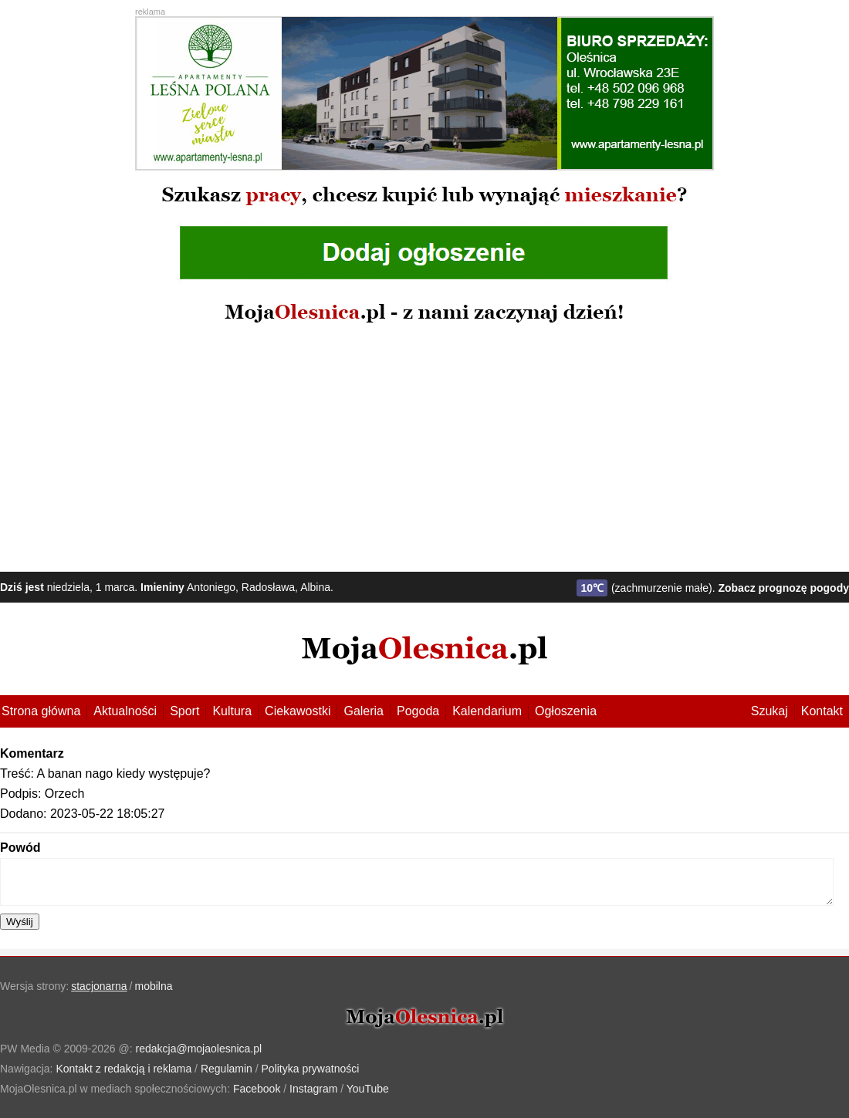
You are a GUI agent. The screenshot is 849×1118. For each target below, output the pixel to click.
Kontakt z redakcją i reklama (123, 1068)
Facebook (256, 1089)
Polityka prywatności (311, 1068)
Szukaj (769, 711)
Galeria (363, 711)
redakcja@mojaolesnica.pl (199, 1048)
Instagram (313, 1089)
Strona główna (41, 711)
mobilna (154, 986)
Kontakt (822, 711)
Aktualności (125, 711)
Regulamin (226, 1068)
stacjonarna (99, 986)
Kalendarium (487, 711)
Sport (184, 711)
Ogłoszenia (566, 711)
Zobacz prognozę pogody (783, 588)
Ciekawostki (297, 711)
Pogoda (418, 711)
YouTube (368, 1089)
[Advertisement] (424, 448)
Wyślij (19, 921)
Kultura (232, 711)
